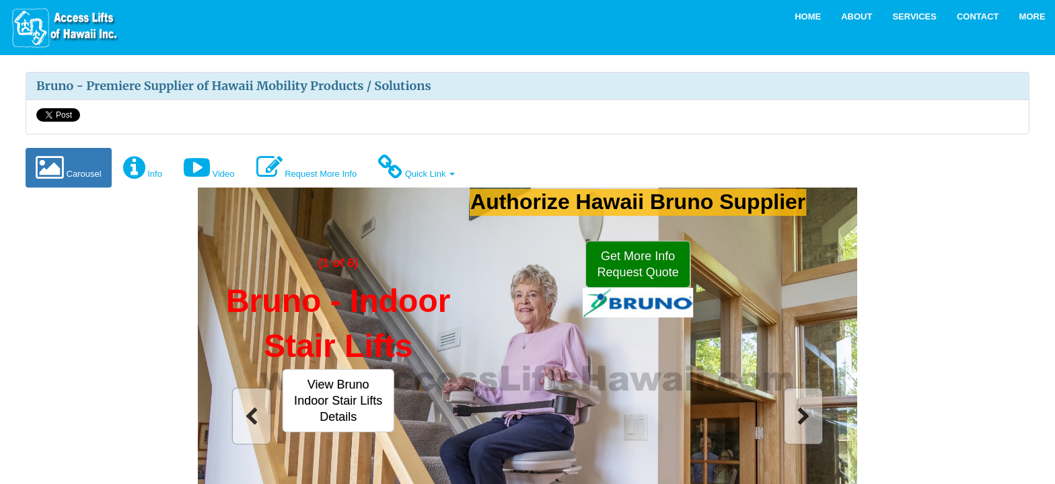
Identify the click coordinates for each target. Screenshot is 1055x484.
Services (914, 16)
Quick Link (416, 168)
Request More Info (306, 168)
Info (142, 168)
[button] (338, 400)
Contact (978, 16)
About (856, 16)
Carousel (69, 168)
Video (209, 168)
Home (808, 16)
